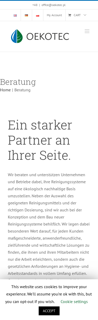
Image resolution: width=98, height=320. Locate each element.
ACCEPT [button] (49, 311)
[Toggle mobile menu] (87, 31)
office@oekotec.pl (54, 5)
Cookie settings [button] (74, 301)
